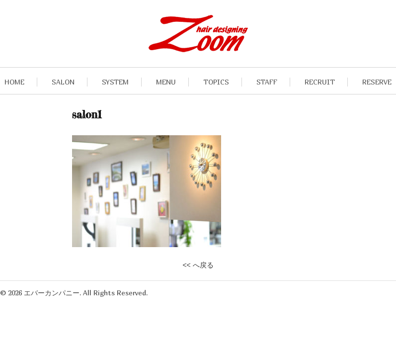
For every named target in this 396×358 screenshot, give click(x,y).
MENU (166, 82)
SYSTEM (115, 82)
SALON (63, 82)
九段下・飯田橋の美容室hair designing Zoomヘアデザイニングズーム (198, 33)
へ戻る (203, 265)
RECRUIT (320, 82)
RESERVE (377, 82)
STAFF (266, 82)
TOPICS (216, 82)
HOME (14, 82)
